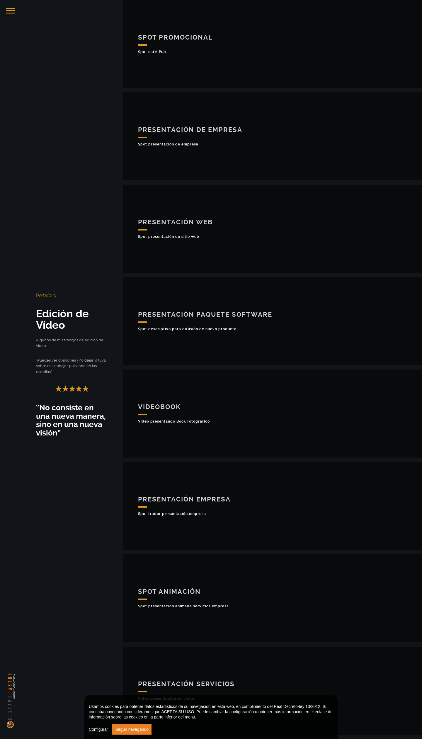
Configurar (98, 729)
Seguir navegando (132, 729)
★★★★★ (72, 388)
